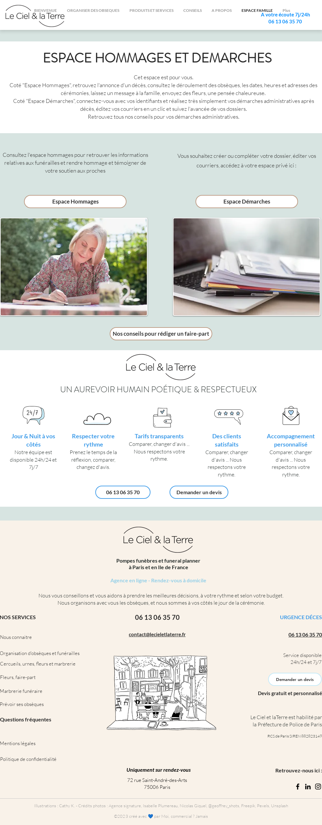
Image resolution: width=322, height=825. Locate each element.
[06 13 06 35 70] (122, 492)
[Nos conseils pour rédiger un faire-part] (161, 333)
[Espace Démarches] (247, 201)
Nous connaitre (16, 637)
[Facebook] (298, 786)
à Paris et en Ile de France (158, 567)
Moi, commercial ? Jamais (184, 816)
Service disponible (302, 655)
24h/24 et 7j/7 (306, 662)
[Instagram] (318, 786)
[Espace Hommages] (75, 201)
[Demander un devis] (199, 492)
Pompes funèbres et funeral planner (158, 560)
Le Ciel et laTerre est (272, 717)
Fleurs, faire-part (17, 677)
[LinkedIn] (308, 786)
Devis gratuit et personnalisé (290, 693)
